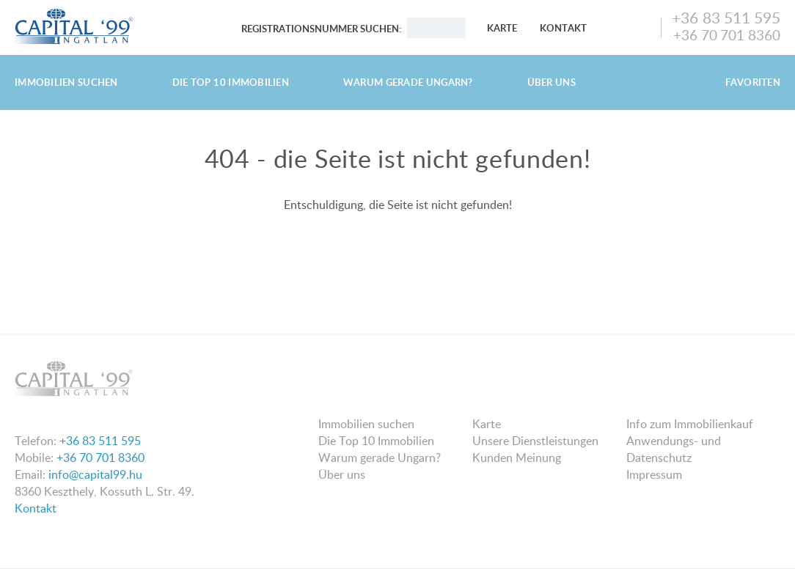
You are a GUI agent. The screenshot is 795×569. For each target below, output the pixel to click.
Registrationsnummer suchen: (321, 28)
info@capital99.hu (95, 474)
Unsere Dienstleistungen (535, 441)
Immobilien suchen (66, 82)
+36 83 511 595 (726, 17)
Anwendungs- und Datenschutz (673, 449)
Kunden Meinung (516, 457)
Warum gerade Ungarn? (408, 82)
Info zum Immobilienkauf (689, 424)
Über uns (551, 82)
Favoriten (752, 82)
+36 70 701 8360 (726, 35)
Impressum (654, 474)
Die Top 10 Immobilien (230, 82)
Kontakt (563, 27)
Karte (502, 27)
